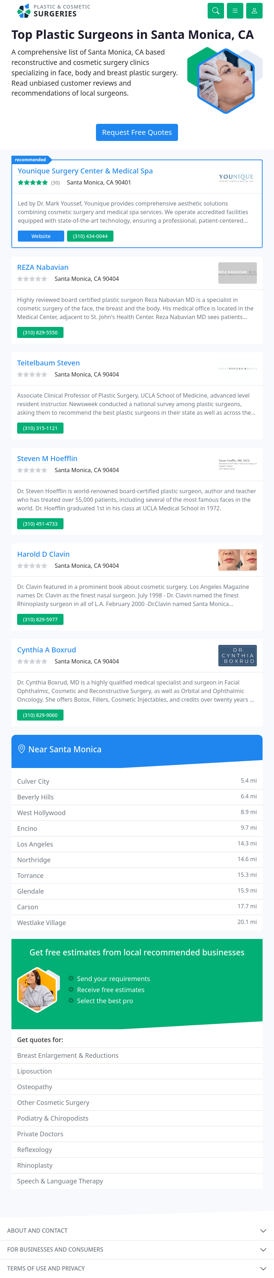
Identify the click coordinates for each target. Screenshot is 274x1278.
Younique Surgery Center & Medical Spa (85, 171)
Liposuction (34, 1071)
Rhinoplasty (34, 1165)
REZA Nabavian (42, 267)
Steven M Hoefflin (47, 458)
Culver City (137, 781)
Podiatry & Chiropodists (52, 1118)
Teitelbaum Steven (48, 363)
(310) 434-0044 (90, 236)
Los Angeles (137, 843)
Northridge (137, 859)
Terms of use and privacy (46, 1268)
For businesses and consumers (55, 1249)
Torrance (137, 875)
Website (41, 236)
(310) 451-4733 (40, 523)
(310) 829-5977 (40, 619)
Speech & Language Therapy (60, 1181)
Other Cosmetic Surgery (53, 1102)
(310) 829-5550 (40, 332)
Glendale (137, 890)
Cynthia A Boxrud (46, 650)
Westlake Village (137, 922)
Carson (137, 906)
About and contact (37, 1230)
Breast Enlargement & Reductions (67, 1055)
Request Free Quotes (137, 132)
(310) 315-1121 (40, 428)
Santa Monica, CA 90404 (87, 279)
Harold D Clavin (43, 554)
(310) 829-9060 (40, 715)
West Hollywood (137, 812)
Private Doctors (40, 1134)
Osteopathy (34, 1086)
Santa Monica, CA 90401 (99, 182)
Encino (137, 828)
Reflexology (34, 1149)
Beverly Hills (137, 796)
